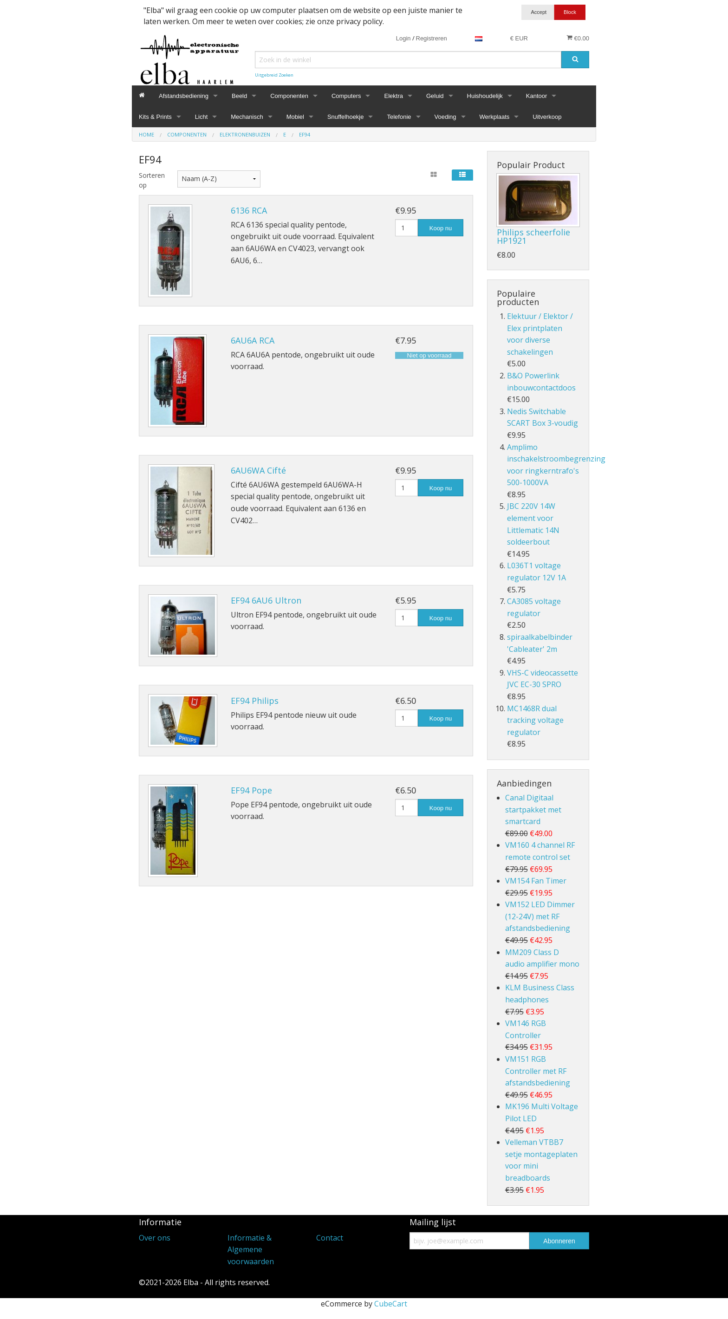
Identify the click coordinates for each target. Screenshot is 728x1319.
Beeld (239, 95)
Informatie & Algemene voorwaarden (251, 1250)
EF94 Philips (255, 700)
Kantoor (536, 95)
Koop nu (440, 228)
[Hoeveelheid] (406, 227)
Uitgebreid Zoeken (274, 75)
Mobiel (295, 116)
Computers (346, 95)
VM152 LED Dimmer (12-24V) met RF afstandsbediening (540, 916)
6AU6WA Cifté (258, 470)
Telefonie (399, 116)
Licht (201, 116)
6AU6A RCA (252, 340)
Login (403, 38)
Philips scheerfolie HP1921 (533, 236)
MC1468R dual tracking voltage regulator (535, 720)
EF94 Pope (251, 790)
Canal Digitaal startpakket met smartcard (533, 809)
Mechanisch (247, 116)
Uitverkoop (547, 116)
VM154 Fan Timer (535, 881)
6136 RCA (249, 210)
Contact (329, 1238)
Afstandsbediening (183, 95)
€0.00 (577, 38)
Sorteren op (151, 180)
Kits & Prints (155, 116)
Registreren (431, 38)
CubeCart (390, 1304)
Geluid (435, 95)
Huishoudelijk (485, 95)
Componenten (289, 95)
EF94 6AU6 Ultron (266, 600)
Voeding (445, 116)
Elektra (393, 95)
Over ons (154, 1238)
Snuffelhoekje (345, 116)
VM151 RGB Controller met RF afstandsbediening (537, 1071)
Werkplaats (495, 116)
